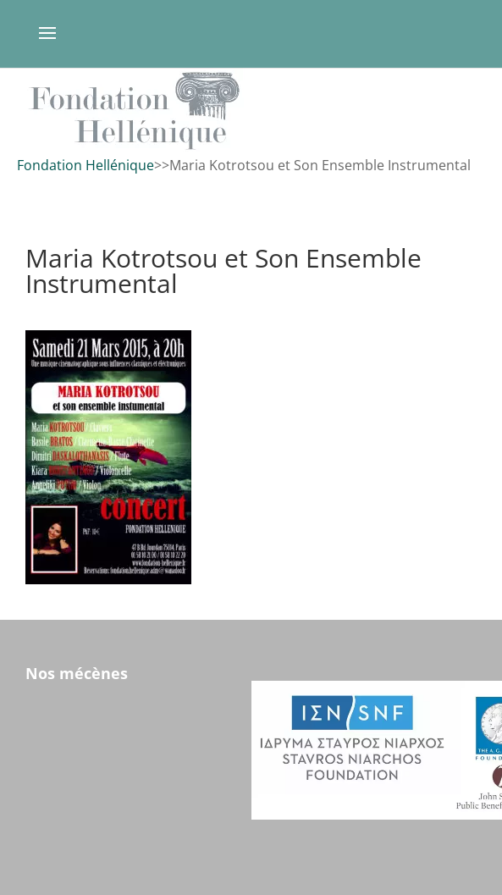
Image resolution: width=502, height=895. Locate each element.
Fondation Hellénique (85, 165)
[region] (251, 110)
